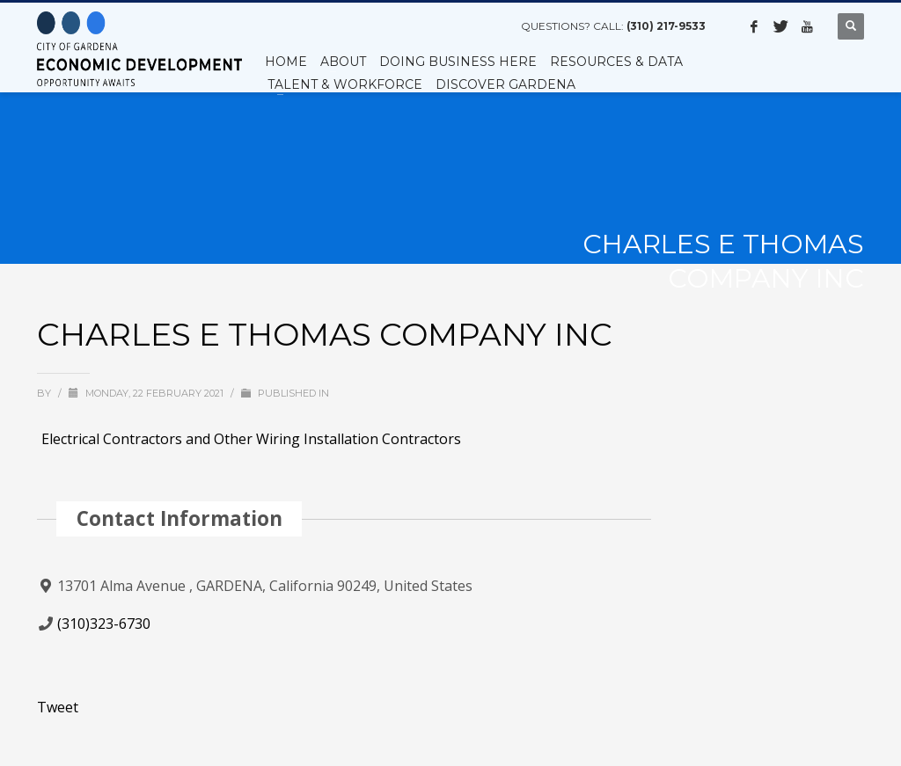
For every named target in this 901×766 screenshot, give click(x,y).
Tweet (57, 707)
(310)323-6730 (103, 623)
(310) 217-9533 (666, 26)
